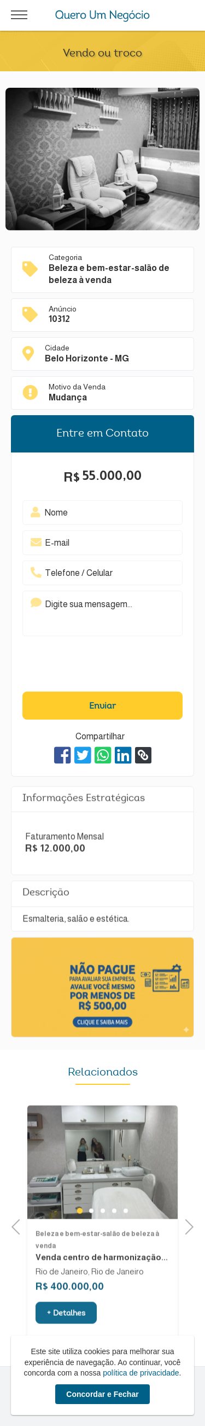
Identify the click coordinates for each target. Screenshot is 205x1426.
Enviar (102, 706)
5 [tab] (125, 1232)
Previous (19, 1225)
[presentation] (88, 666)
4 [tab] (114, 1232)
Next (185, 1225)
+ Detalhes (66, 1335)
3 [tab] (102, 1232)
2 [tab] (91, 1232)
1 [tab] (80, 1232)
